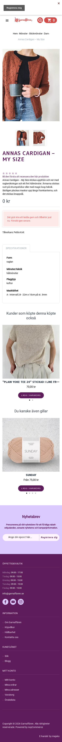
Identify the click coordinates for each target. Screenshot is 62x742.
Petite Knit (19, 232)
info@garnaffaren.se (13, 593)
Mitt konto (10, 680)
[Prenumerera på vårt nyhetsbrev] (31, 537)
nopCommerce (35, 727)
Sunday (31, 475)
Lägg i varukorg (31, 395)
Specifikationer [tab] (16, 248)
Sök (7, 656)
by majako (54, 736)
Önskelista (10, 700)
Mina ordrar (11, 684)
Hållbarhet (10, 632)
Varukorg (9, 694)
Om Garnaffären (13, 622)
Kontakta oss (11, 637)
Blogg (8, 661)
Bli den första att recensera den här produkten (25, 176)
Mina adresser (12, 689)
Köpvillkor (10, 627)
